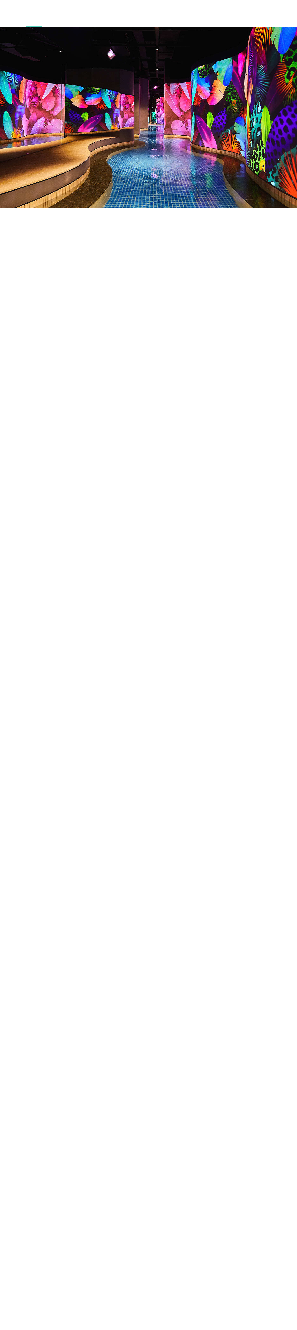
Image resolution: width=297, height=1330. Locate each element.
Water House (30, 20)
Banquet (239, 18)
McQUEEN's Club (79, 20)
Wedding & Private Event (209, 20)
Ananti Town (158, 20)
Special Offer (256, 20)
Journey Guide (278, 20)
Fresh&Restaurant (110, 18)
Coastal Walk (180, 20)
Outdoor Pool (54, 20)
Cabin (16, 18)
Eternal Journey (133, 20)
